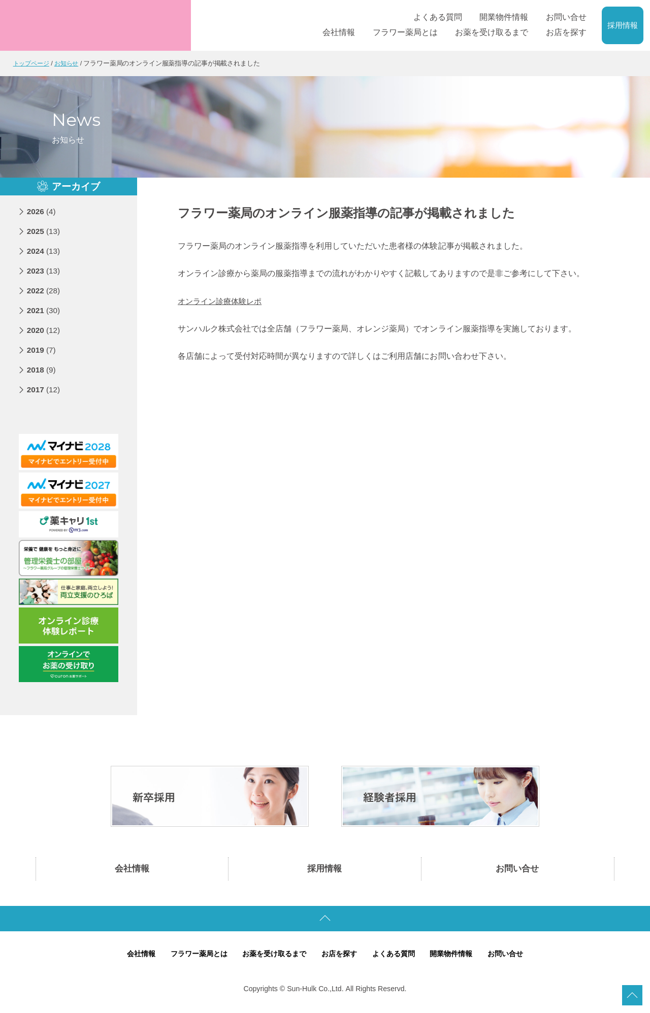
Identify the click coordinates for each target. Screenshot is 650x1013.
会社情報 (132, 870)
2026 (42, 211)
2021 (44, 310)
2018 (42, 369)
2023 (44, 270)
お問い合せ (517, 870)
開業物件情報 (458, 956)
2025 (44, 230)
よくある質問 (397, 956)
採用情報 (622, 25)
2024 (44, 250)
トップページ (32, 63)
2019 (42, 349)
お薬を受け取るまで (272, 956)
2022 (44, 290)
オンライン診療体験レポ (222, 300)
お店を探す (340, 956)
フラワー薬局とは (191, 956)
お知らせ (70, 63)
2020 (44, 329)
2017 (44, 389)
